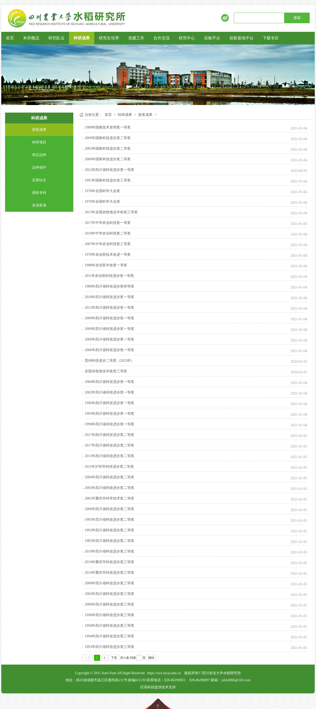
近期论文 (39, 180)
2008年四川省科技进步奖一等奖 (109, 339)
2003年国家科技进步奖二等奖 (108, 148)
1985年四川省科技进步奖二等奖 (109, 541)
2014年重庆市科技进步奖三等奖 (109, 572)
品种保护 (39, 167)
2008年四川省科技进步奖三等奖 (109, 583)
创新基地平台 (241, 38)
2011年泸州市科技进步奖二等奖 (109, 466)
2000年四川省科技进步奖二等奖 (109, 509)
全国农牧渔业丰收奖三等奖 (106, 371)
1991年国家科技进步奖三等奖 (108, 180)
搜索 (297, 18)
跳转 (151, 658)
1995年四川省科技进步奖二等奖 (109, 519)
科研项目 (39, 142)
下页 (114, 658)
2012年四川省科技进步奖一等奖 (109, 307)
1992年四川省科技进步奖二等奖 (109, 530)
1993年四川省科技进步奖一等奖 (109, 413)
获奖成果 (39, 130)
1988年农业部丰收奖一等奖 (106, 265)
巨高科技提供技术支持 (158, 687)
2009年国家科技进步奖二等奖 (108, 138)
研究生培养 (109, 38)
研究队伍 (56, 38)
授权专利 (39, 193)
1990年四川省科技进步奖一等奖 (109, 424)
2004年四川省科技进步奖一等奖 (109, 382)
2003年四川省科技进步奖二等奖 (109, 488)
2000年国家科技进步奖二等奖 (108, 159)
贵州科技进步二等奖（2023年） (109, 360)
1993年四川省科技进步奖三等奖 (109, 647)
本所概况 (31, 38)
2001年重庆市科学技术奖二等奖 (109, 498)
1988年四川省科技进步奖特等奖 (109, 286)
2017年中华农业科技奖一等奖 (108, 223)
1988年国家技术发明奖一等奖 (108, 127)
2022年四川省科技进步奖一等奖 (109, 170)
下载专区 (271, 38)
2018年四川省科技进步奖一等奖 (109, 297)
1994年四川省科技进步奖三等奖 (109, 625)
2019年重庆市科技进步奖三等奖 (109, 562)
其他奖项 (39, 205)
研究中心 (187, 38)
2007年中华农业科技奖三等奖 (108, 244)
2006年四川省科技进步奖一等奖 (109, 350)
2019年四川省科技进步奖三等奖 (109, 551)
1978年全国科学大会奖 (102, 191)
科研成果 (82, 38)
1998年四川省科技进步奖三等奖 (109, 615)
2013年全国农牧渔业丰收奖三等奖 (111, 212)
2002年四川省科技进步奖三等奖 (109, 594)
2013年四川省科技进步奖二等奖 (109, 456)
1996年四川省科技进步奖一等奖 (109, 403)
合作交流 (161, 38)
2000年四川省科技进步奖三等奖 (109, 604)
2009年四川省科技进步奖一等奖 (109, 318)
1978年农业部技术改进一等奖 (108, 254)
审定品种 (39, 155)
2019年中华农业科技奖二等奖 (108, 233)
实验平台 (212, 38)
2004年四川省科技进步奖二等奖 (109, 477)
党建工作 (136, 38)
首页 (10, 38)
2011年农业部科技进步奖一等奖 (109, 276)
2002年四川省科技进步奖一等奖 (109, 392)
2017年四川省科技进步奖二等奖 (109, 435)
